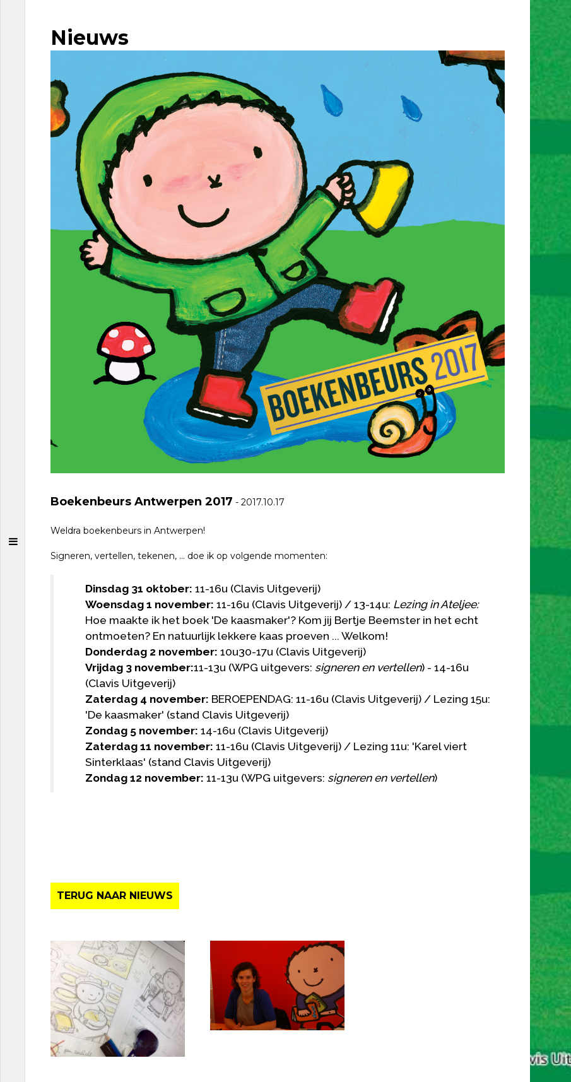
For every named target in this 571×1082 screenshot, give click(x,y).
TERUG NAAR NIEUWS (115, 896)
